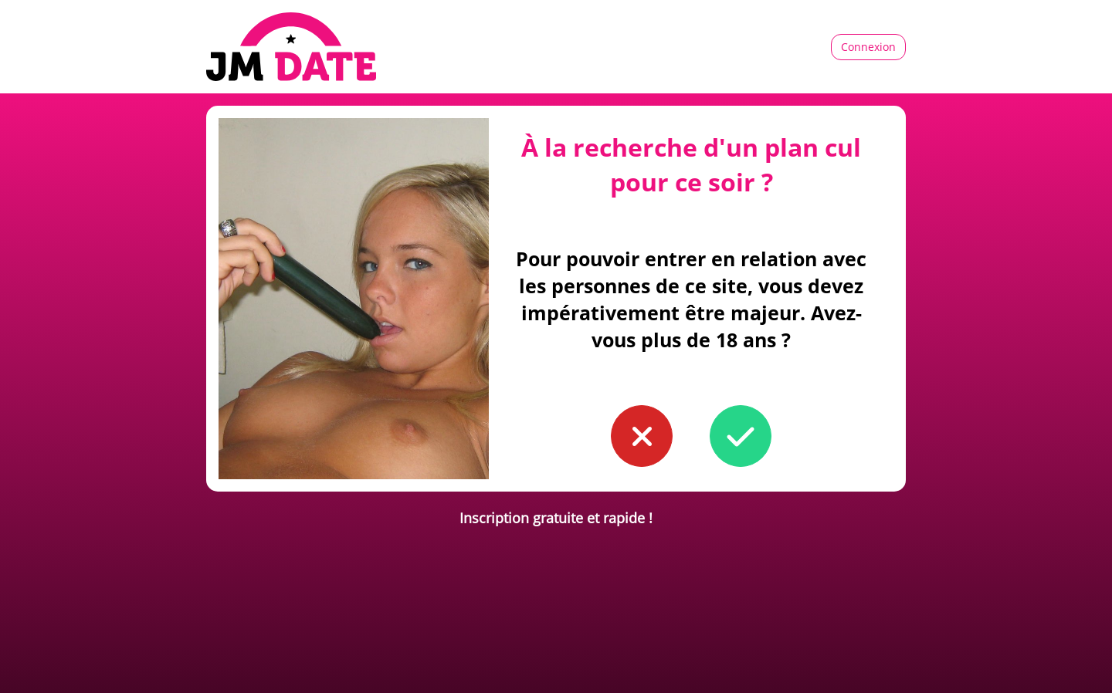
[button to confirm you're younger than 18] (642, 436)
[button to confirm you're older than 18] (740, 436)
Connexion (868, 46)
